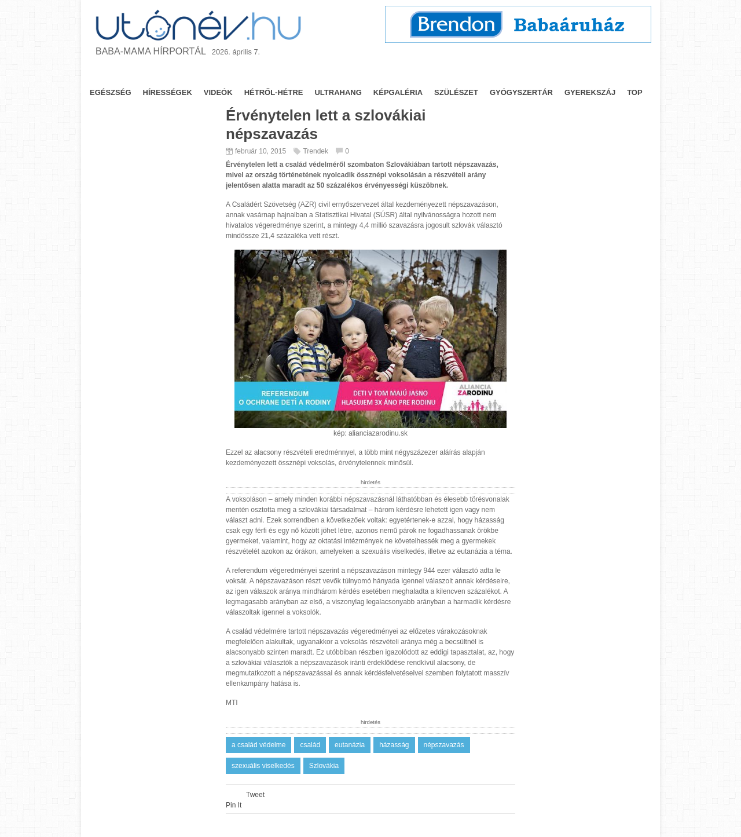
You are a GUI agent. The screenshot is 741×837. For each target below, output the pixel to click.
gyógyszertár (521, 92)
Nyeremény (540, 74)
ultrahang (337, 92)
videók (218, 92)
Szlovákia (324, 766)
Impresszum (616, 74)
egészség (110, 92)
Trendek (347, 74)
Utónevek (405, 74)
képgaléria (398, 92)
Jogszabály (235, 74)
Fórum (466, 74)
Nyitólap (119, 74)
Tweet (255, 795)
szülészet (456, 92)
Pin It (233, 805)
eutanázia (350, 745)
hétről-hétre (273, 92)
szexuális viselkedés (263, 766)
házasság (394, 745)
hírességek (167, 92)
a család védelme (258, 745)
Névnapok (291, 74)
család (310, 745)
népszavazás (444, 745)
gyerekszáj (589, 92)
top (635, 92)
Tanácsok (177, 74)
